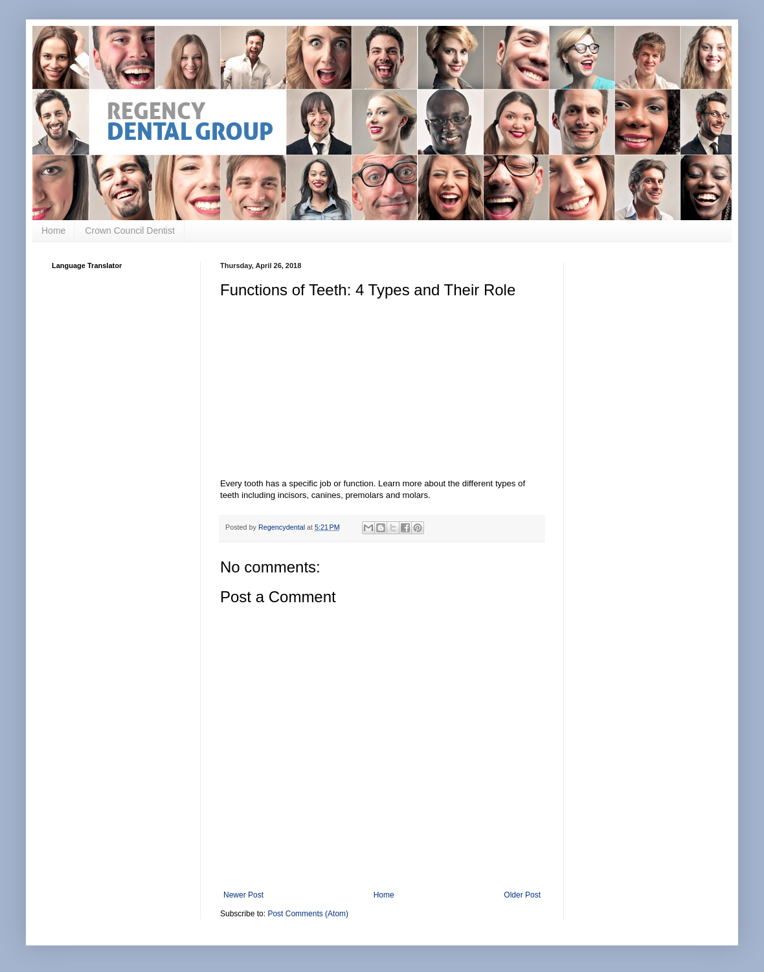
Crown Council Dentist (130, 230)
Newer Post (243, 894)
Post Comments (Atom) (307, 913)
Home (53, 230)
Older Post (522, 894)
